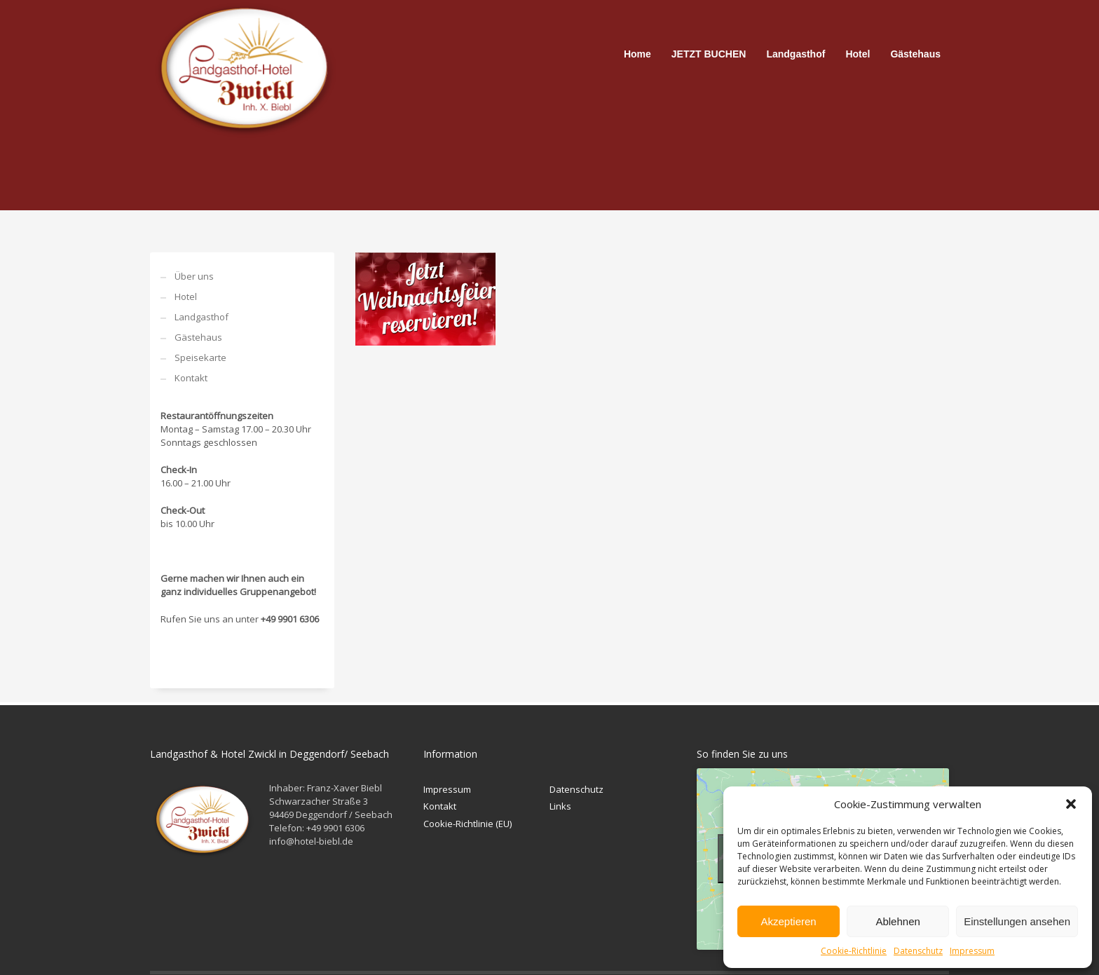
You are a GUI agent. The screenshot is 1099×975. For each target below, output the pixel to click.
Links (560, 806)
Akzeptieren (788, 921)
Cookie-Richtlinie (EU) (467, 823)
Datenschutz (918, 951)
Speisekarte (200, 357)
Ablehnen (897, 921)
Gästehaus (198, 337)
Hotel (186, 296)
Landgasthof (201, 317)
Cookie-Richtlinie (854, 951)
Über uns (194, 276)
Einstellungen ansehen (1017, 921)
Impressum (972, 951)
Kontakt (191, 377)
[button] (1071, 804)
